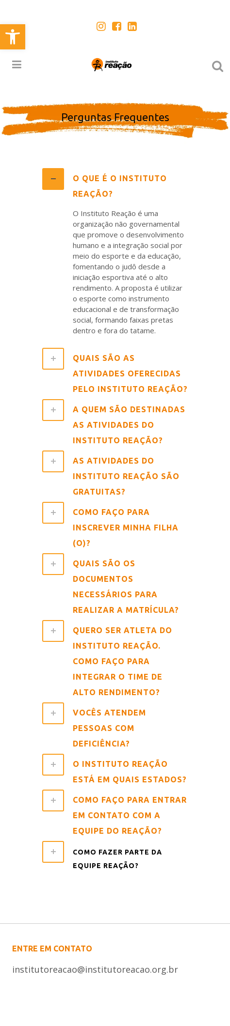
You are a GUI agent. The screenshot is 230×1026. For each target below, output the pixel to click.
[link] (12, 36)
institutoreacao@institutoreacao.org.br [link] (95, 969)
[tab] (115, 185)
